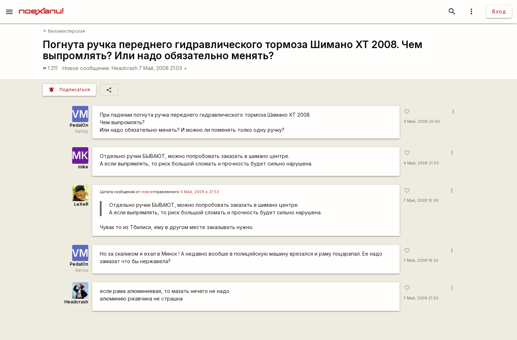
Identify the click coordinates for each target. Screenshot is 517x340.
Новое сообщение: (86, 68)
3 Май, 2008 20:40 (422, 121)
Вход (499, 11)
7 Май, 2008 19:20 (421, 260)
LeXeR (81, 204)
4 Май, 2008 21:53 (421, 163)
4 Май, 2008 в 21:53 (199, 192)
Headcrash (125, 68)
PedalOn (79, 125)
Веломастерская (64, 31)
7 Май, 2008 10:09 (421, 200)
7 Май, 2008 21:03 (163, 68)
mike (83, 166)
